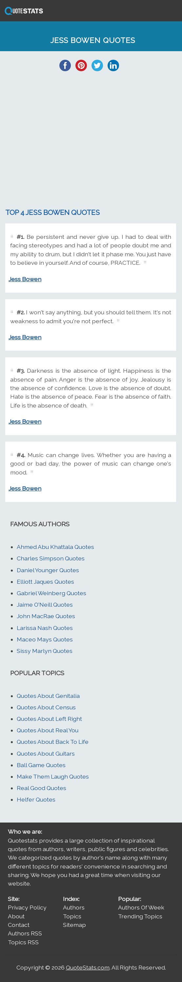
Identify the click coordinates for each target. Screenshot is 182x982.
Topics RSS (23, 942)
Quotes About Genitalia (48, 695)
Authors (74, 907)
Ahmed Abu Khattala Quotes (55, 546)
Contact (19, 924)
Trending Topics (140, 916)
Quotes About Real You (47, 730)
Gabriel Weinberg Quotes (51, 593)
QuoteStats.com (88, 967)
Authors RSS (25, 933)
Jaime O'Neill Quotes (45, 604)
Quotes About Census (46, 707)
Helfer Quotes (36, 799)
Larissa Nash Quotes (45, 627)
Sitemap (74, 924)
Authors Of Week (141, 907)
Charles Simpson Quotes (51, 558)
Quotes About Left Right (49, 718)
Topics (72, 916)
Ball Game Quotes (41, 765)
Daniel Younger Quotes (48, 570)
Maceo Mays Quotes (45, 639)
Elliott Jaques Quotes (45, 581)
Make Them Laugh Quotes (53, 776)
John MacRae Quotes (46, 616)
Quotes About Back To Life (53, 741)
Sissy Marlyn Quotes (44, 650)
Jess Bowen (25, 279)
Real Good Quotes (41, 787)
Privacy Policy (27, 907)
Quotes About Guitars (46, 753)
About (16, 916)
